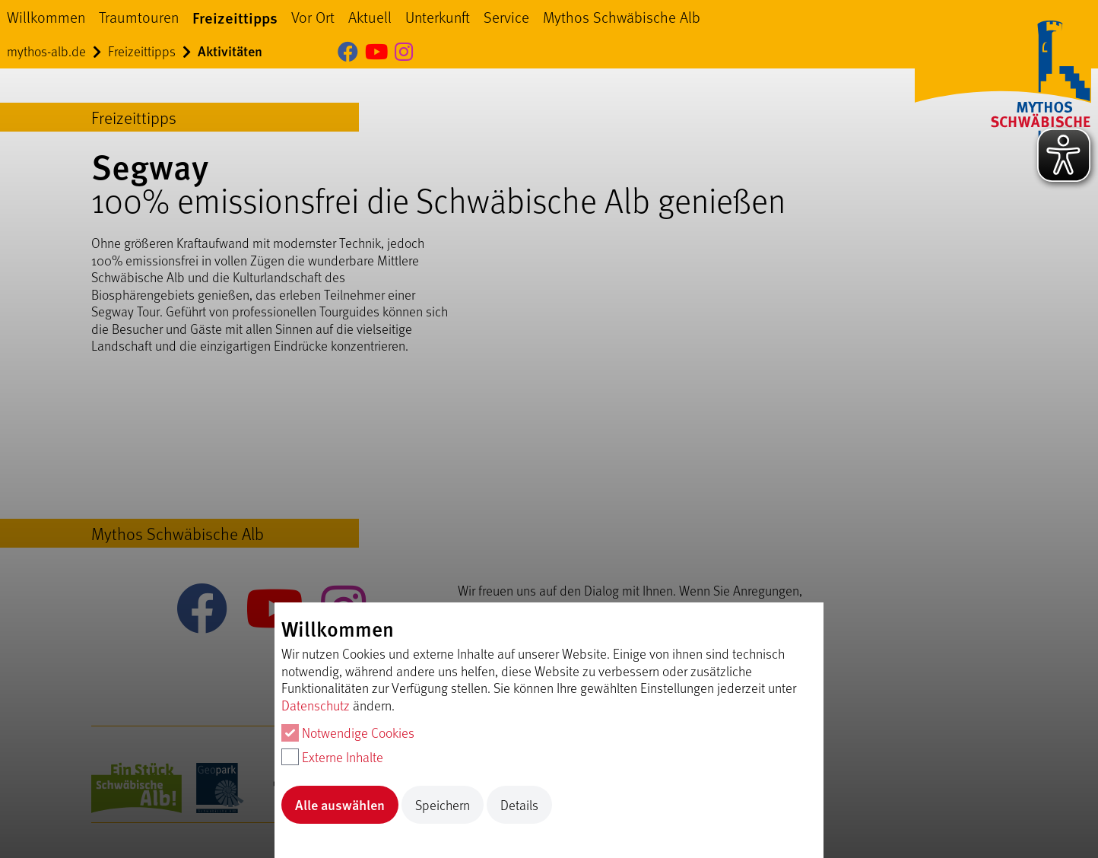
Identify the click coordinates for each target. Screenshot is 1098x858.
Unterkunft (437, 16)
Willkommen (46, 16)
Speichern (442, 805)
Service (506, 16)
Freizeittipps (235, 17)
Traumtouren (139, 16)
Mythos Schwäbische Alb (621, 16)
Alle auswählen (340, 804)
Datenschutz (315, 705)
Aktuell (370, 16)
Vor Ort (313, 16)
